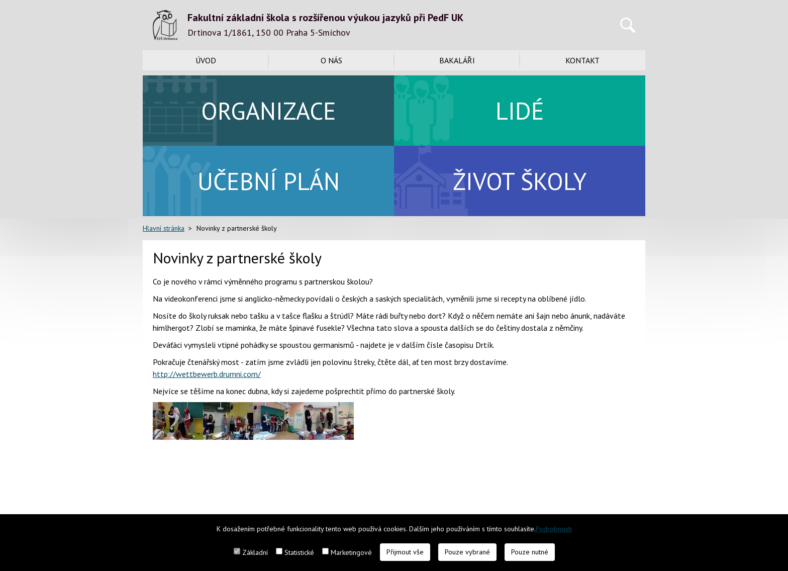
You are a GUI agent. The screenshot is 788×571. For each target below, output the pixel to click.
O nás (331, 60)
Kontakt (582, 60)
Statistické (299, 552)
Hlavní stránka (163, 228)
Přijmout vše (405, 551)
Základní (255, 552)
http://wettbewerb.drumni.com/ (207, 374)
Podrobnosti (554, 528)
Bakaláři (457, 60)
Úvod (205, 60)
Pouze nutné (529, 551)
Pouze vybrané (467, 551)
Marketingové (351, 552)
